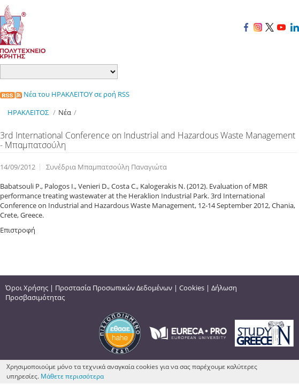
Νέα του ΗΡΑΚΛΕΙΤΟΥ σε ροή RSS (64, 94)
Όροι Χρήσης (26, 287)
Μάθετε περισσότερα (72, 376)
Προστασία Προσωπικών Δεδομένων (113, 287)
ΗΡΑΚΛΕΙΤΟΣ (28, 112)
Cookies (191, 287)
